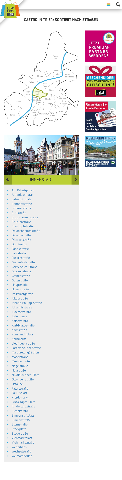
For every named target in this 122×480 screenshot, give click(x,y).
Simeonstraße (21, 420)
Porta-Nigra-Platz (23, 402)
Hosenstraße (20, 289)
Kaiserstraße (20, 321)
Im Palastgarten (22, 294)
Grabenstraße (21, 276)
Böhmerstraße (21, 208)
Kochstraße (19, 330)
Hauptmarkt (20, 285)
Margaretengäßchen (25, 352)
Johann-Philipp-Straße (27, 303)
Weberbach (19, 447)
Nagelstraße (20, 366)
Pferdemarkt (20, 397)
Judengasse (19, 316)
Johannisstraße (22, 307)
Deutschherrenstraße (26, 231)
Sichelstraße (20, 411)
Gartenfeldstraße (23, 262)
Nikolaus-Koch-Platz (25, 375)
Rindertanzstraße (23, 406)
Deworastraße (21, 235)
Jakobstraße (20, 298)
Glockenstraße (21, 271)
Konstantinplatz (22, 334)
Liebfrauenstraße (23, 343)
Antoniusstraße (22, 195)
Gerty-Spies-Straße (24, 267)
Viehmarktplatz (22, 438)
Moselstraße (20, 357)
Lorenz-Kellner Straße (26, 348)
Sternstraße (20, 424)
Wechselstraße (21, 451)
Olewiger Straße (23, 379)
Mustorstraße (21, 361)
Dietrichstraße (21, 240)
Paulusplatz (19, 393)
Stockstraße (20, 433)
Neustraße (19, 370)
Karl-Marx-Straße (23, 325)
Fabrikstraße (20, 249)
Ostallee (17, 384)
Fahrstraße (19, 253)
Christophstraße (22, 226)
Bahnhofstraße (22, 204)
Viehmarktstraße (23, 442)
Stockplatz (19, 429)
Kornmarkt (19, 339)
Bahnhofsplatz (21, 199)
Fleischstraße (21, 258)
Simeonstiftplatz (23, 415)
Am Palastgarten (23, 190)
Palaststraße (20, 388)
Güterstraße (20, 280)
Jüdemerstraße (22, 312)
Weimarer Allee (22, 456)
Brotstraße (19, 213)
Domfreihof (19, 244)
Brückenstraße (21, 222)
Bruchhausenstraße (25, 217)
